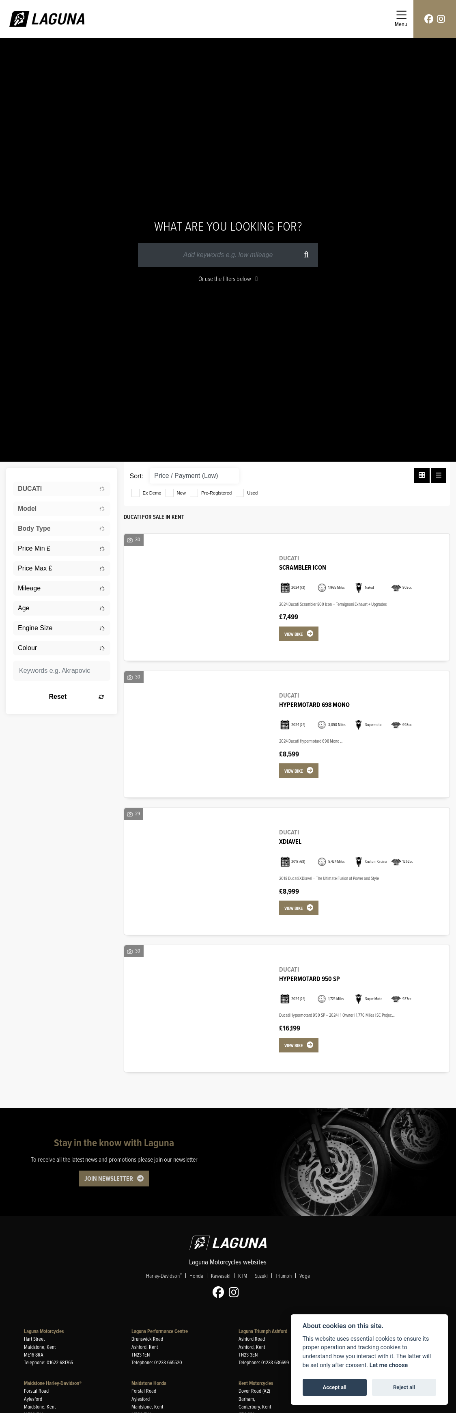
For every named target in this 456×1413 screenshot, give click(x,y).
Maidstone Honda (148, 1383)
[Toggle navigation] (401, 19)
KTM (242, 1275)
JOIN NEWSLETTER (108, 1178)
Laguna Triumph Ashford (263, 1331)
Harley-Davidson (164, 1275)
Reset (76, 696)
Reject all (404, 1387)
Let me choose (389, 1365)
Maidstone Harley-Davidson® (53, 1383)
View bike (293, 634)
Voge (304, 1275)
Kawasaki (220, 1275)
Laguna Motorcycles (44, 1331)
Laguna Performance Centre (159, 1331)
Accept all (334, 1387)
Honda (196, 1275)
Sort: (137, 476)
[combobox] (61, 489)
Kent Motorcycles (256, 1383)
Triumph (283, 1275)
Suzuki (261, 1275)
